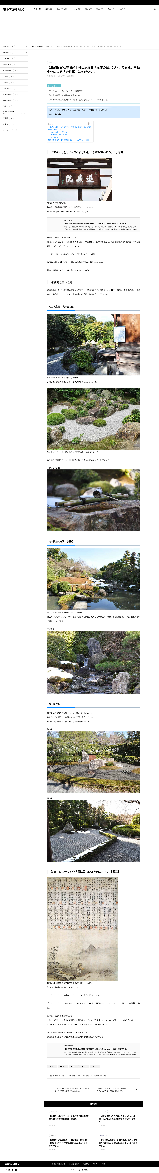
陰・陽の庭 (54, 137)
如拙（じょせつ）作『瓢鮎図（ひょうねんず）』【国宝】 (69, 140)
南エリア (99, 9)
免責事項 (86, 1164)
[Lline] (84, 1066)
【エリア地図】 (62, 9)
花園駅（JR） (53, 76)
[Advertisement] (79, 28)
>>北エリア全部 (69, 1076)
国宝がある (77, 1076)
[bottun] (155, 9)
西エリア (111, 9)
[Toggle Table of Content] (89, 123)
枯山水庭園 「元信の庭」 (60, 132)
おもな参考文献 (74, 1164)
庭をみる (61, 1076)
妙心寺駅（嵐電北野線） (67, 76)
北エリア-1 (56, 1076)
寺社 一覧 (37, 9)
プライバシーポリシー (100, 1164)
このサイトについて (58, 1164)
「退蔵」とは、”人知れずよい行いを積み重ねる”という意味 (69, 127)
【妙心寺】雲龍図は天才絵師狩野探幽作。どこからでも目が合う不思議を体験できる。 (96, 223)
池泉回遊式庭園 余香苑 (59, 135)
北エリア (122, 9)
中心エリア (77, 9)
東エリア (88, 9)
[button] (26, 47)
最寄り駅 (48, 9)
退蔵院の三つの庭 (54, 129)
